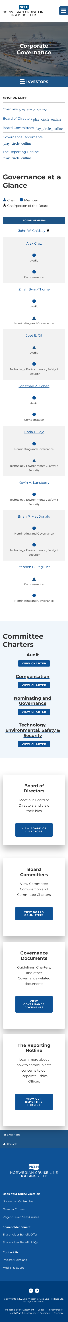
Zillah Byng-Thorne (34, 289)
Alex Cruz (34, 243)
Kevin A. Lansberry (34, 483)
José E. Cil (34, 335)
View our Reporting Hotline (34, 1101)
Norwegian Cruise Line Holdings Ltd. (44, 1298)
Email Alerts (13, 1134)
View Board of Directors (34, 830)
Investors (34, 81)
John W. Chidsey (32, 231)
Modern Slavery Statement (19, 1309)
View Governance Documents (34, 1004)
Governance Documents (23, 137)
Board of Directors (17, 119)
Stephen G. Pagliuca (34, 567)
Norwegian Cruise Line (18, 1201)
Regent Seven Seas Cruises (21, 1217)
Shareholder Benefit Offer (20, 1234)
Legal (41, 1309)
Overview (10, 109)
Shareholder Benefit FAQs (20, 1242)
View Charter (34, 663)
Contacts (12, 1144)
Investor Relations (15, 1260)
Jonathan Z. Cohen (34, 386)
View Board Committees (34, 914)
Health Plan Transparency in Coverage (29, 1313)
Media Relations (13, 1267)
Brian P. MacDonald (34, 516)
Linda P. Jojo (34, 432)
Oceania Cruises (13, 1209)
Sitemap (58, 1313)
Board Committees (18, 128)
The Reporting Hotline (21, 152)
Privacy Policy (55, 1309)
